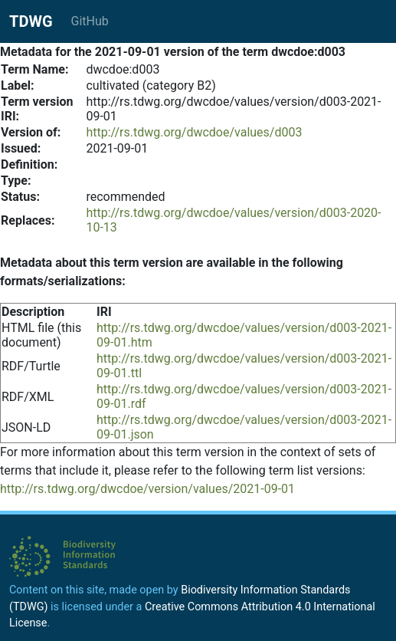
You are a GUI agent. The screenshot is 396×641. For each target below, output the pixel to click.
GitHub (90, 21)
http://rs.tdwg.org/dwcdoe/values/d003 (194, 132)
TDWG (31, 21)
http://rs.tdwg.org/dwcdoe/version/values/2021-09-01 (147, 489)
